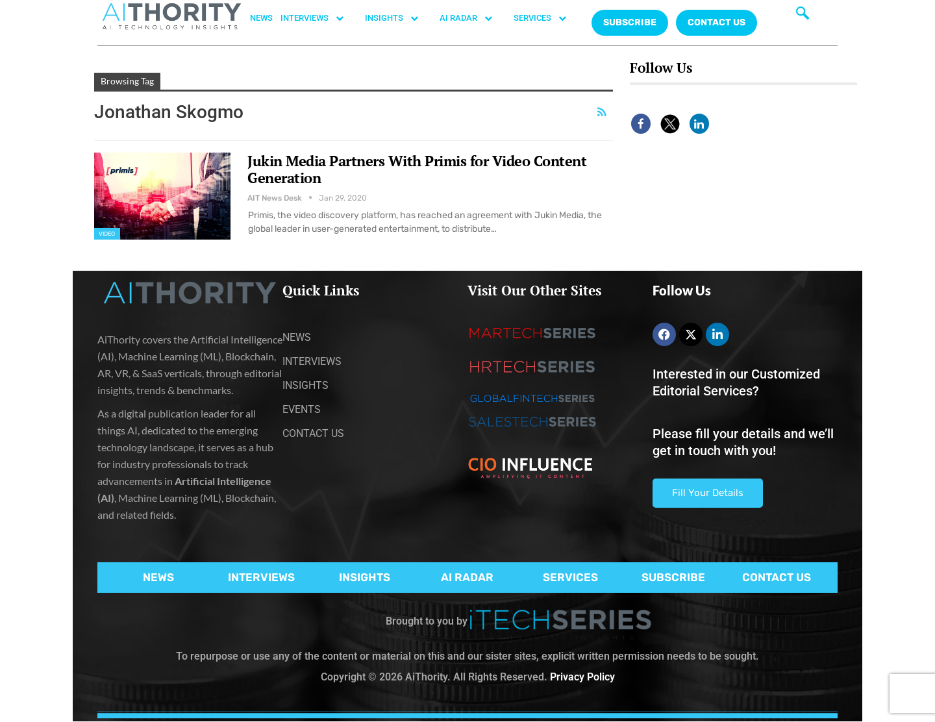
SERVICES (547, 18)
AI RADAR (473, 18)
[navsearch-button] (803, 16)
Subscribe (629, 22)
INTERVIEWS (318, 18)
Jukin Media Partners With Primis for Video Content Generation (416, 169)
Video (107, 233)
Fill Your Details (707, 493)
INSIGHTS (398, 18)
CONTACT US (716, 22)
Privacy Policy (582, 677)
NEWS (261, 18)
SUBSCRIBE (673, 577)
